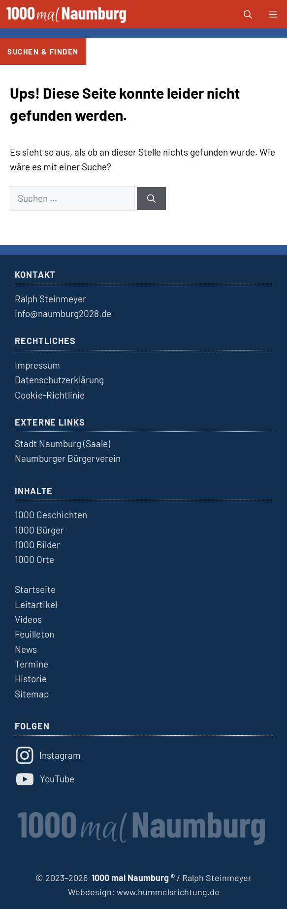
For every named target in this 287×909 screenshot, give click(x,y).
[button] (247, 14)
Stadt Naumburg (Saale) (62, 443)
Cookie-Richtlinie (50, 395)
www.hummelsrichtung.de (168, 891)
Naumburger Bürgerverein (68, 458)
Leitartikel (36, 604)
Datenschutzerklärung (59, 379)
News (26, 649)
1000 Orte (34, 559)
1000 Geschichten (51, 514)
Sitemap (32, 693)
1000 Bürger (39, 529)
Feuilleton (34, 634)
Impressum (37, 365)
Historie (31, 678)
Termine (31, 663)
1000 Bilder (37, 544)
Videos (28, 619)
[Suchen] (151, 199)
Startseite (35, 589)
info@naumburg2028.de (63, 313)
